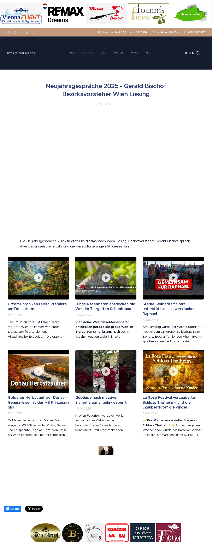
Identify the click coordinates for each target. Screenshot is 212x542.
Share (12, 508)
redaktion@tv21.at (168, 32)
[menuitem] (57, 53)
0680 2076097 (196, 32)
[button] (191, 53)
